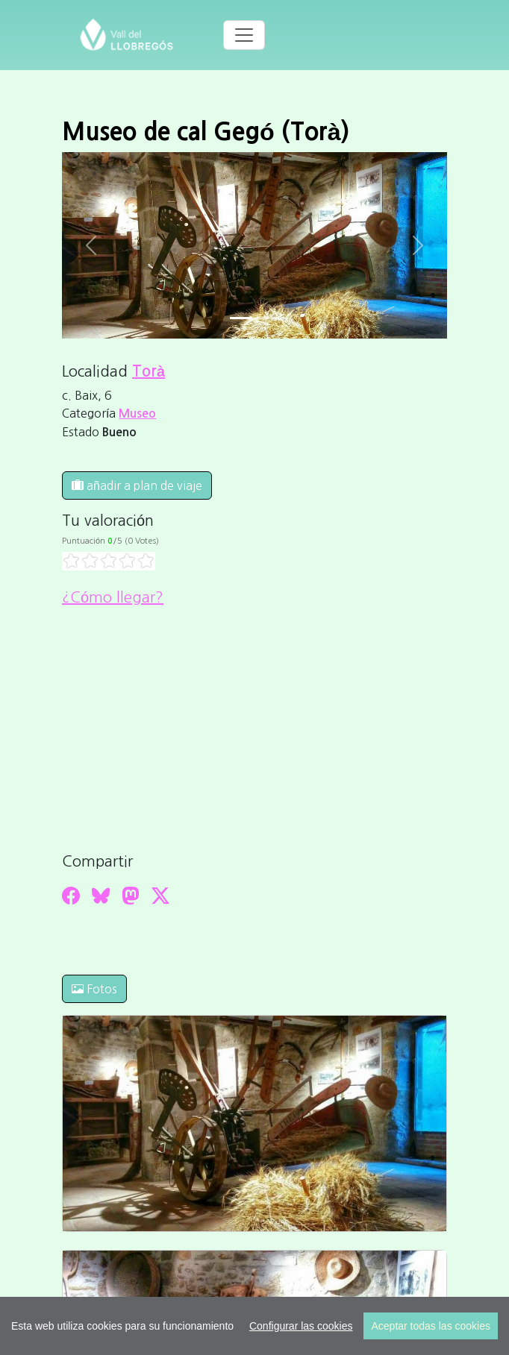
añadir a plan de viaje (137, 485)
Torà (148, 371)
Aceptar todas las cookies (430, 1326)
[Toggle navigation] (244, 35)
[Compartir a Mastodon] (131, 896)
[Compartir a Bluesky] (101, 896)
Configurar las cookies (301, 1326)
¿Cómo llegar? (112, 597)
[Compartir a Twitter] (160, 896)
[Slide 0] (241, 318)
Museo (137, 413)
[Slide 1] (268, 318)
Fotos (94, 989)
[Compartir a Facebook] (71, 896)
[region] (254, 1326)
